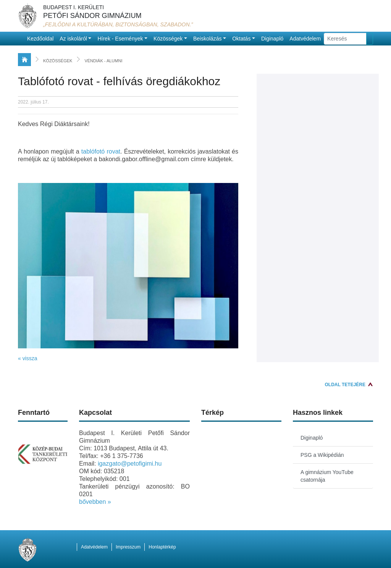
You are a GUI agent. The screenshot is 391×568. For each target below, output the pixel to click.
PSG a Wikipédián (322, 455)
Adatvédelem (305, 39)
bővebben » (95, 501)
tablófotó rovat (100, 151)
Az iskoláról (73, 39)
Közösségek (168, 39)
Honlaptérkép (162, 547)
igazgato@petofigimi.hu (130, 463)
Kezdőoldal (40, 39)
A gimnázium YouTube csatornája (327, 476)
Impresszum (128, 547)
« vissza (27, 358)
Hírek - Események (120, 39)
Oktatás (241, 39)
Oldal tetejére (345, 384)
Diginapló (272, 39)
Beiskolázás (207, 39)
